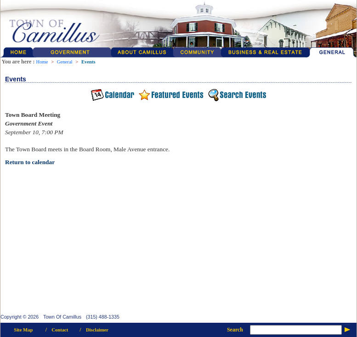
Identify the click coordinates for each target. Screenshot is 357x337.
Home (42, 61)
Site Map (23, 329)
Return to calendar (30, 162)
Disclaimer (97, 329)
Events (88, 61)
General (65, 61)
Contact (59, 329)
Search (235, 329)
